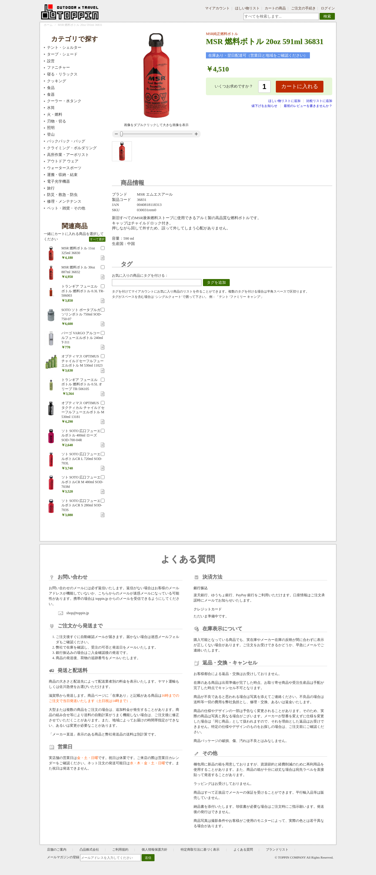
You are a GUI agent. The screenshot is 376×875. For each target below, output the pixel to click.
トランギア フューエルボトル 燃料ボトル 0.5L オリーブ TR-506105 (81, 384)
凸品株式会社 (89, 849)
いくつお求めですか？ (234, 86)
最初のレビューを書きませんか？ (308, 106)
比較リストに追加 (319, 101)
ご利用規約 (120, 849)
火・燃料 (54, 114)
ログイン (328, 8)
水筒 (51, 107)
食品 (51, 87)
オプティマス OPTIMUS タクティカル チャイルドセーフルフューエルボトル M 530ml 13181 (83, 410)
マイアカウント (217, 8)
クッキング (56, 81)
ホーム (48, 24)
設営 (51, 61)
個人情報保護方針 (154, 849)
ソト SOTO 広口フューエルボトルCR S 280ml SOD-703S (81, 505)
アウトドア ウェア (62, 161)
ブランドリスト (277, 849)
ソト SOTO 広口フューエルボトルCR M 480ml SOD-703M (82, 481)
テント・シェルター (64, 47)
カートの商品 (275, 8)
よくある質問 (243, 849)
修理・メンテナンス (64, 201)
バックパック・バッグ (66, 141)
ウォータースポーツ (64, 168)
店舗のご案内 (56, 849)
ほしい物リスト (247, 8)
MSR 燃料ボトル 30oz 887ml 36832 (78, 269)
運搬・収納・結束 (62, 174)
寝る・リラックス (62, 74)
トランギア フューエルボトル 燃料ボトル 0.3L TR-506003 (82, 291)
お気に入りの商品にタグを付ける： (140, 275)
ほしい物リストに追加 (284, 101)
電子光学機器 (58, 181)
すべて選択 (97, 239)
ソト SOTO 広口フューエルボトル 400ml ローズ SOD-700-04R (80, 435)
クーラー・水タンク (64, 101)
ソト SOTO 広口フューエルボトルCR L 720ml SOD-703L (81, 458)
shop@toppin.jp (77, 613)
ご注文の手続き (303, 8)
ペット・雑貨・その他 (66, 208)
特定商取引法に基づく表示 (200, 849)
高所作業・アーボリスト (68, 154)
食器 (51, 94)
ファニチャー (58, 67)
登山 (51, 134)
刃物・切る (56, 121)
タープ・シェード (62, 54)
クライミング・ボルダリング (72, 148)
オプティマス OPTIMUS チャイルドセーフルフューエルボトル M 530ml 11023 (82, 360)
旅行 (51, 188)
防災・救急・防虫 (62, 194)
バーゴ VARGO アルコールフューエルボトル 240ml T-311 (82, 337)
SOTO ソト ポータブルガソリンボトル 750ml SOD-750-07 (81, 314)
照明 (51, 127)
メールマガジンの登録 (63, 857)
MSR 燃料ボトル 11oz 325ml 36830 (78, 250)
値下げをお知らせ (264, 106)
